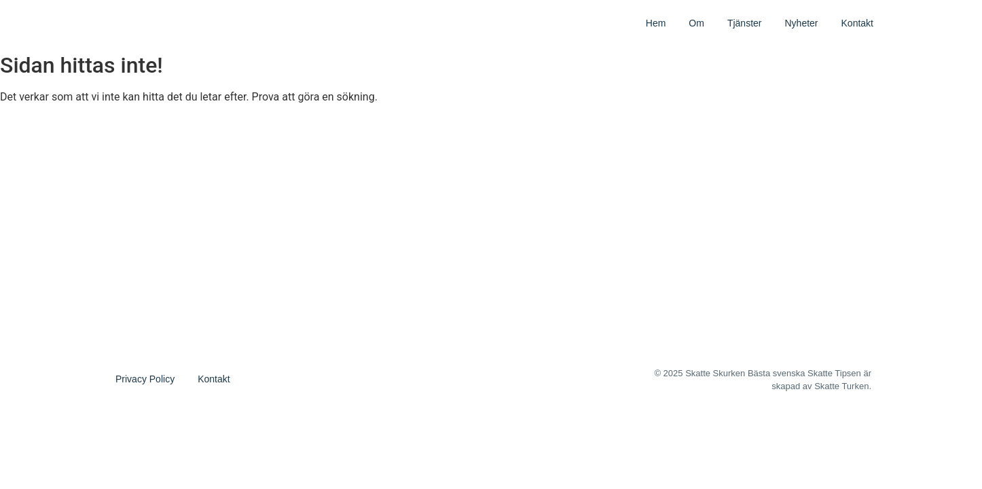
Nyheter (801, 23)
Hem (656, 23)
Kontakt (857, 23)
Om (696, 23)
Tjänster (744, 23)
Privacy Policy (145, 379)
